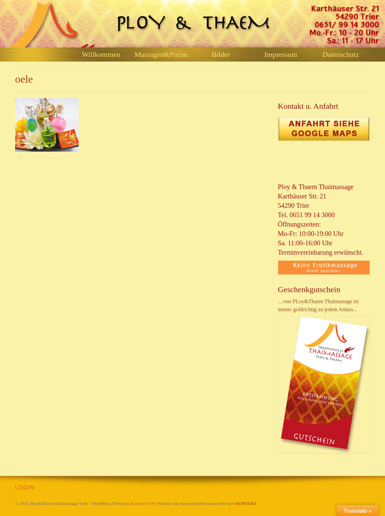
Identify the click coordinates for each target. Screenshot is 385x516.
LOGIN (24, 487)
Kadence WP (142, 503)
